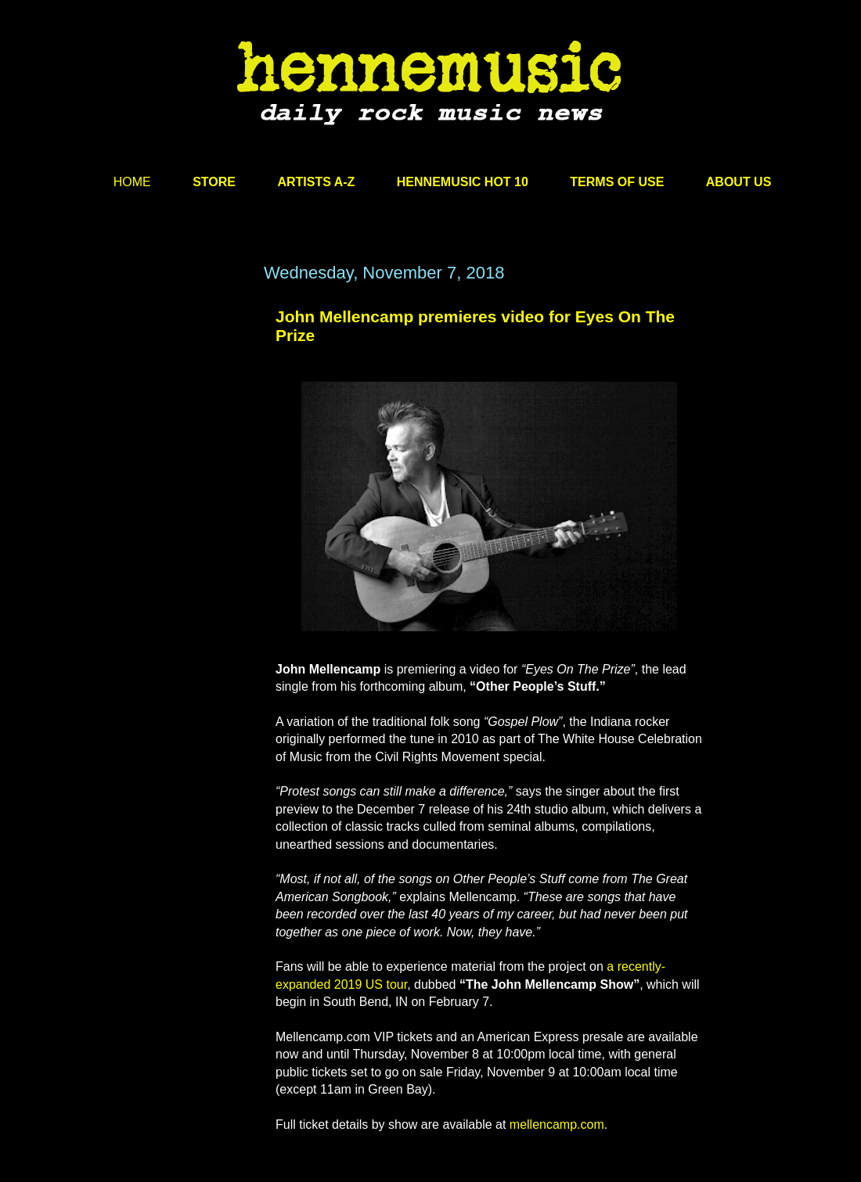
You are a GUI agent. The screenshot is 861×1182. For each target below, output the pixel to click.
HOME (132, 182)
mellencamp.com (557, 1124)
